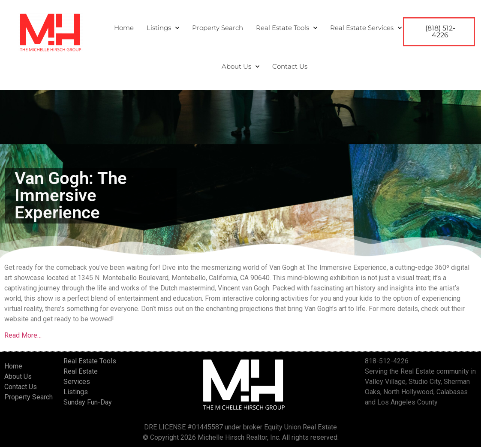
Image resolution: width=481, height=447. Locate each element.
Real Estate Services (366, 27)
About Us (240, 66)
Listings (163, 27)
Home (124, 28)
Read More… (23, 335)
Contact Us (289, 66)
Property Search (217, 28)
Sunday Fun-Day (87, 402)
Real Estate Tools (286, 27)
